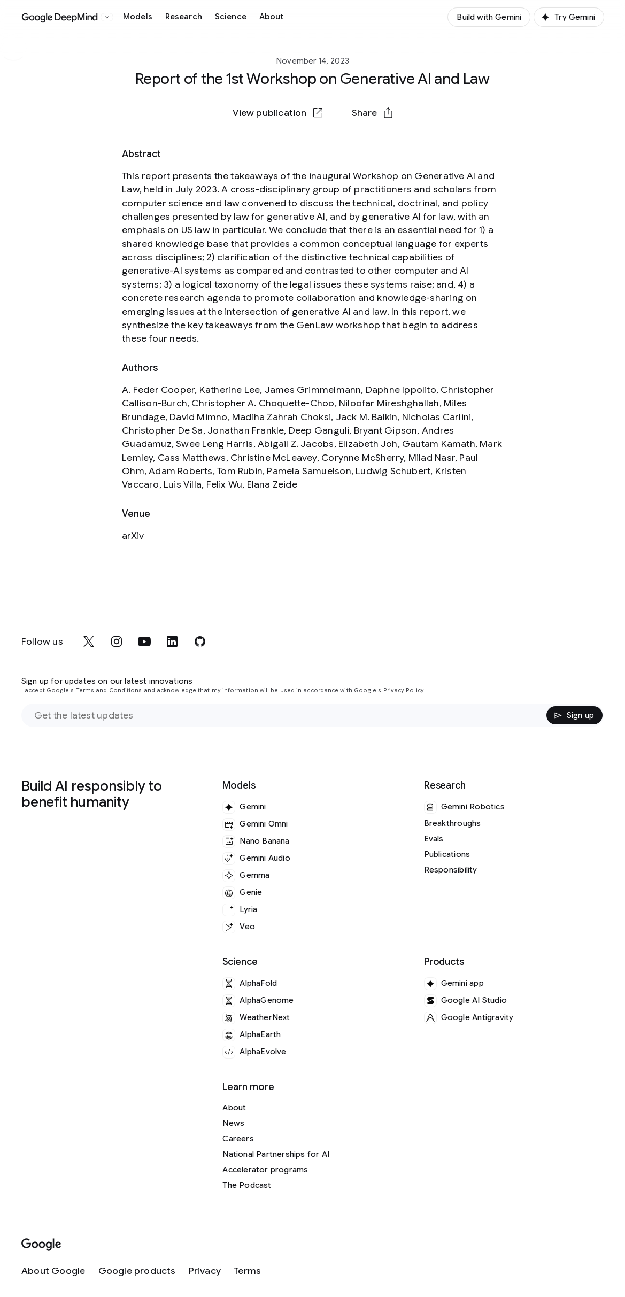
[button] (372, 113)
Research (183, 16)
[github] (200, 641)
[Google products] (137, 1271)
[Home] (59, 17)
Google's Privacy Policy (389, 690)
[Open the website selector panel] (107, 17)
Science (230, 16)
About (271, 16)
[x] (89, 641)
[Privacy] (205, 1271)
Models (137, 16)
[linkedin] (172, 641)
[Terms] (247, 1271)
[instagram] (116, 641)
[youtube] (144, 641)
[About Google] (53, 1271)
